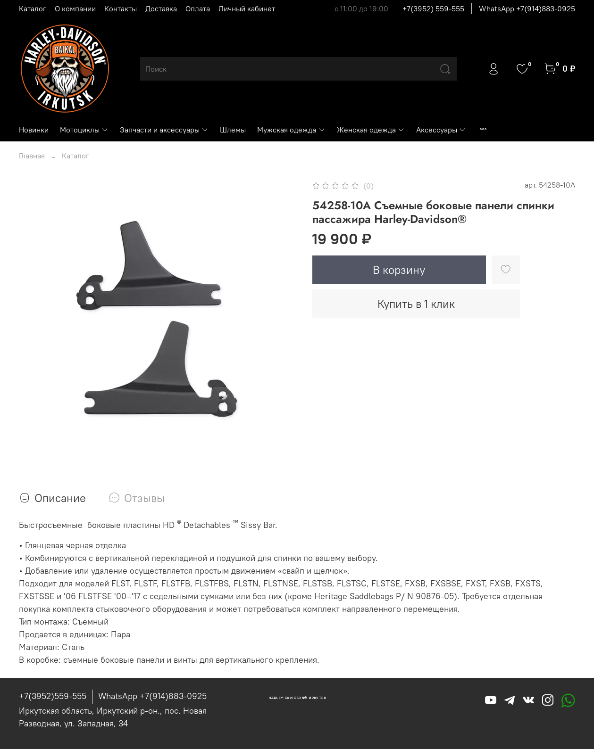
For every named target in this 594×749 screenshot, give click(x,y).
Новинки (34, 129)
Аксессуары (441, 129)
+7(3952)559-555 (52, 696)
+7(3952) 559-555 (433, 8)
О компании (75, 8)
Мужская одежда (291, 129)
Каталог (32, 8)
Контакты (120, 8)
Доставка (161, 8)
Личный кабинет (246, 8)
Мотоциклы (84, 129)
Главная (32, 155)
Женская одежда (371, 129)
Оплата (197, 8)
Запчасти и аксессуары (164, 129)
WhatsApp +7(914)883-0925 (527, 8)
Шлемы (233, 129)
